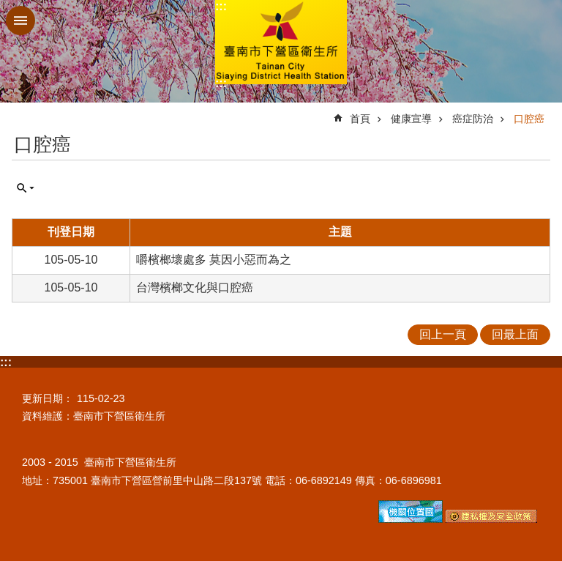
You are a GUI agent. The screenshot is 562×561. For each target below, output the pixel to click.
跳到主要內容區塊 (7, 7)
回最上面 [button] (515, 334)
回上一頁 (442, 334)
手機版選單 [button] (20, 20)
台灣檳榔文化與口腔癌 (194, 287)
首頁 (360, 119)
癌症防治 (472, 119)
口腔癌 (529, 119)
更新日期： (47, 398)
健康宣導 (411, 119)
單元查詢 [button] (26, 188)
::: (221, 6)
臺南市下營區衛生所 (281, 42)
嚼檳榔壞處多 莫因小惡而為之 (213, 259)
